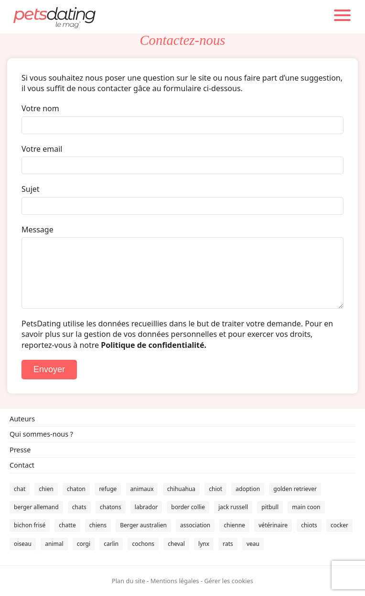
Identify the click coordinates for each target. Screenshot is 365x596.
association (195, 525)
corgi (83, 544)
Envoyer (49, 369)
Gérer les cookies (228, 580)
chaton (76, 489)
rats (228, 544)
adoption (248, 489)
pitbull (270, 507)
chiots (309, 525)
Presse (20, 449)
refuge (108, 489)
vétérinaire (273, 525)
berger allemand (36, 507)
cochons (143, 544)
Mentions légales (174, 580)
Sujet (30, 189)
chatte (67, 525)
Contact (22, 465)
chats (79, 507)
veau (253, 544)
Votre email (41, 149)
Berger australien (143, 525)
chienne (234, 525)
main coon (306, 507)
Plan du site (128, 580)
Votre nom (40, 108)
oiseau (23, 544)
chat (19, 489)
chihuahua (181, 489)
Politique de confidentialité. (153, 345)
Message (37, 229)
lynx (203, 544)
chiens (98, 525)
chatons (110, 507)
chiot (215, 489)
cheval (176, 544)
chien (46, 489)
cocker (339, 525)
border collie (188, 507)
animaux (142, 489)
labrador (146, 507)
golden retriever (295, 489)
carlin (111, 544)
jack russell (233, 507)
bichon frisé (29, 525)
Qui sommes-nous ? (41, 434)
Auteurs (22, 418)
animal (54, 544)
